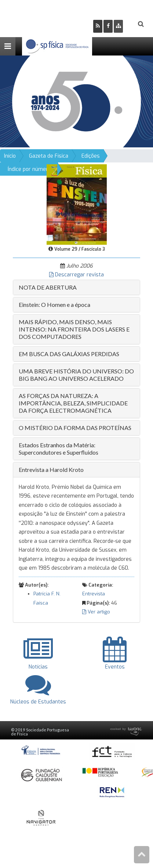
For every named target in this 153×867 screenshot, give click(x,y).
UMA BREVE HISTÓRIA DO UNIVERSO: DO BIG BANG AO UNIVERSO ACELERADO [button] (76, 375)
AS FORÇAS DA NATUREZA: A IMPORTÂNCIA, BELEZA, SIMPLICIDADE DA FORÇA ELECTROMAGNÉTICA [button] (73, 403)
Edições (90, 156)
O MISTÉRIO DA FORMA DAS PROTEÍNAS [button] (75, 427)
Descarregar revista (76, 274)
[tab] (76, 287)
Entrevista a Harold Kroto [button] (51, 469)
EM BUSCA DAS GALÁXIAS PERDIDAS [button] (69, 353)
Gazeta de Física (48, 156)
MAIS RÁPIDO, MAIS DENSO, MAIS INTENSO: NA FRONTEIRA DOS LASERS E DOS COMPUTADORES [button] (74, 329)
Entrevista (93, 594)
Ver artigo (96, 612)
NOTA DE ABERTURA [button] (48, 287)
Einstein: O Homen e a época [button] (54, 304)
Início (10, 156)
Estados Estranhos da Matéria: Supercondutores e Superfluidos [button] (58, 448)
